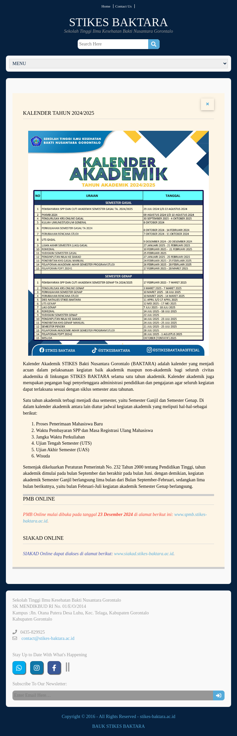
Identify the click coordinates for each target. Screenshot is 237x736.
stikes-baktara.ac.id (157, 716)
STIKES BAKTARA (118, 22)
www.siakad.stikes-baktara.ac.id (143, 553)
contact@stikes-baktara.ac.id (48, 638)
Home (105, 6)
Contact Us (123, 6)
